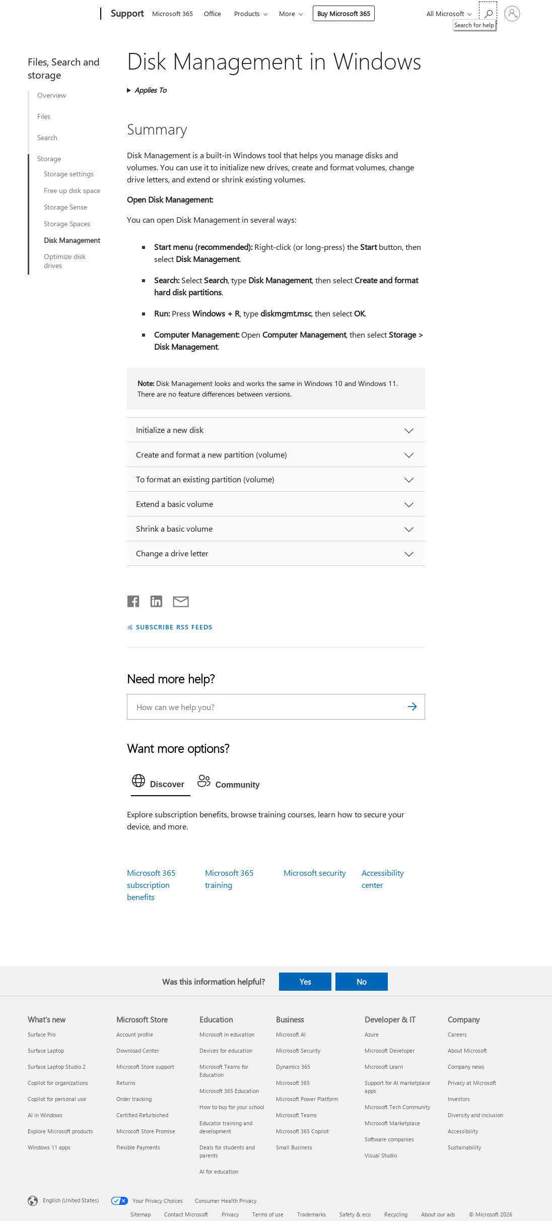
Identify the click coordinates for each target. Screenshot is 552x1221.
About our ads (438, 1214)
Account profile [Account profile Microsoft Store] (134, 1034)
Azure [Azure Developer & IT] (372, 1034)
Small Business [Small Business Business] (294, 1147)
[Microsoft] (62, 14)
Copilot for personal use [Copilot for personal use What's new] (57, 1099)
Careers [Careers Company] (457, 1034)
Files (43, 116)
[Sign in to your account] (512, 14)
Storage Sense (65, 207)
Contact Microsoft (186, 1214)
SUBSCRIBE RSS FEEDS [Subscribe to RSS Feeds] (174, 626)
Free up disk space (72, 190)
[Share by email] (176, 599)
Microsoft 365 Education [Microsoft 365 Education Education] (229, 1091)
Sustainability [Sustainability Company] (464, 1147)
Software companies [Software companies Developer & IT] (389, 1139)
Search (47, 137)
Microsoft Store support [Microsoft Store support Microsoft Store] (145, 1066)
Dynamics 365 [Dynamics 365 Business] (293, 1066)
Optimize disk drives (65, 261)
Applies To (150, 90)
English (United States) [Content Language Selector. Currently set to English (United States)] (71, 1200)
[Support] (126, 14)
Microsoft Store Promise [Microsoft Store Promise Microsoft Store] (145, 1131)
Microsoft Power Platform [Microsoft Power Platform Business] (307, 1099)
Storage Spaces (67, 223)
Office (212, 13)
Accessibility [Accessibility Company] (463, 1131)
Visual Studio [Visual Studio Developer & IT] (381, 1155)
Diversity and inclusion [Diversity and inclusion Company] (475, 1115)
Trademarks (311, 1214)
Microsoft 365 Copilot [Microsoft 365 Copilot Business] (302, 1131)
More (287, 13)
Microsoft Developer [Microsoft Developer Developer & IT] (390, 1050)
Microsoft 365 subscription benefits (151, 884)
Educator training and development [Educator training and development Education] (225, 1127)
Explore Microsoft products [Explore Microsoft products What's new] (60, 1131)
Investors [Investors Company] (459, 1099)
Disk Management (72, 240)
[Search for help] (488, 13)
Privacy (230, 1214)
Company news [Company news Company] (466, 1066)
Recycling (395, 1214)
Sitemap (140, 1214)
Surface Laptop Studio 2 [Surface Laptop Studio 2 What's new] (57, 1066)
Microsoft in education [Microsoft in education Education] (226, 1034)
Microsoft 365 (172, 13)
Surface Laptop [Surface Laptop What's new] (46, 1050)
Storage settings (69, 173)
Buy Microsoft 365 (343, 13)
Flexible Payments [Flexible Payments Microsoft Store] (138, 1147)
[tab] (160, 783)
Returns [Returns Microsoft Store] (125, 1082)
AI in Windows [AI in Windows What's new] (45, 1115)
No (362, 982)
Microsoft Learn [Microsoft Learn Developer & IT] (384, 1066)
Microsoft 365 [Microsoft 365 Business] (293, 1082)
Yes (305, 982)
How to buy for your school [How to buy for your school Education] (231, 1107)
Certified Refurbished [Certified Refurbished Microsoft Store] (142, 1115)
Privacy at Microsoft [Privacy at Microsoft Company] (472, 1082)
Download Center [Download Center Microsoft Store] (137, 1050)
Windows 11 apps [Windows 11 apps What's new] (49, 1147)
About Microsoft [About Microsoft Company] (467, 1050)
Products (247, 13)
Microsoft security (315, 872)
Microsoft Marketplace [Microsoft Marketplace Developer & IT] (392, 1123)
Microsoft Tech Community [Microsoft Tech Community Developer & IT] (397, 1107)
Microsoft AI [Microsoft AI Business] (291, 1034)
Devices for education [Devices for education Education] (225, 1050)
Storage (49, 158)
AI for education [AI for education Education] (218, 1171)
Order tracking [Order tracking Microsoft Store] (134, 1099)
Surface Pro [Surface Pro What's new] (41, 1034)
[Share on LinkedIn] (152, 599)
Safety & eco (355, 1214)
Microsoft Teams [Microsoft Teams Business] (296, 1115)
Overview (51, 95)
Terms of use (268, 1214)
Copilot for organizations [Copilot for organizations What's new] (58, 1082)
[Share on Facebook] (134, 599)
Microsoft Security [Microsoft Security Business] (298, 1050)
